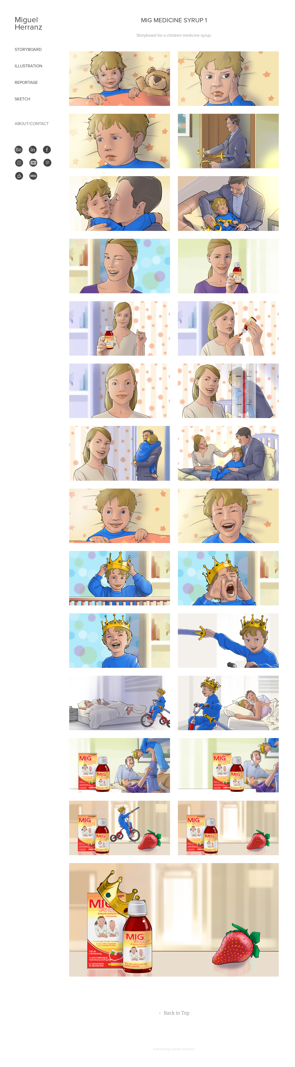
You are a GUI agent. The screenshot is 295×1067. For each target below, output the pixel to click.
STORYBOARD (28, 49)
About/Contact (32, 123)
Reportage (26, 82)
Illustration (28, 66)
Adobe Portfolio (183, 1049)
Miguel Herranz (28, 23)
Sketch (22, 99)
